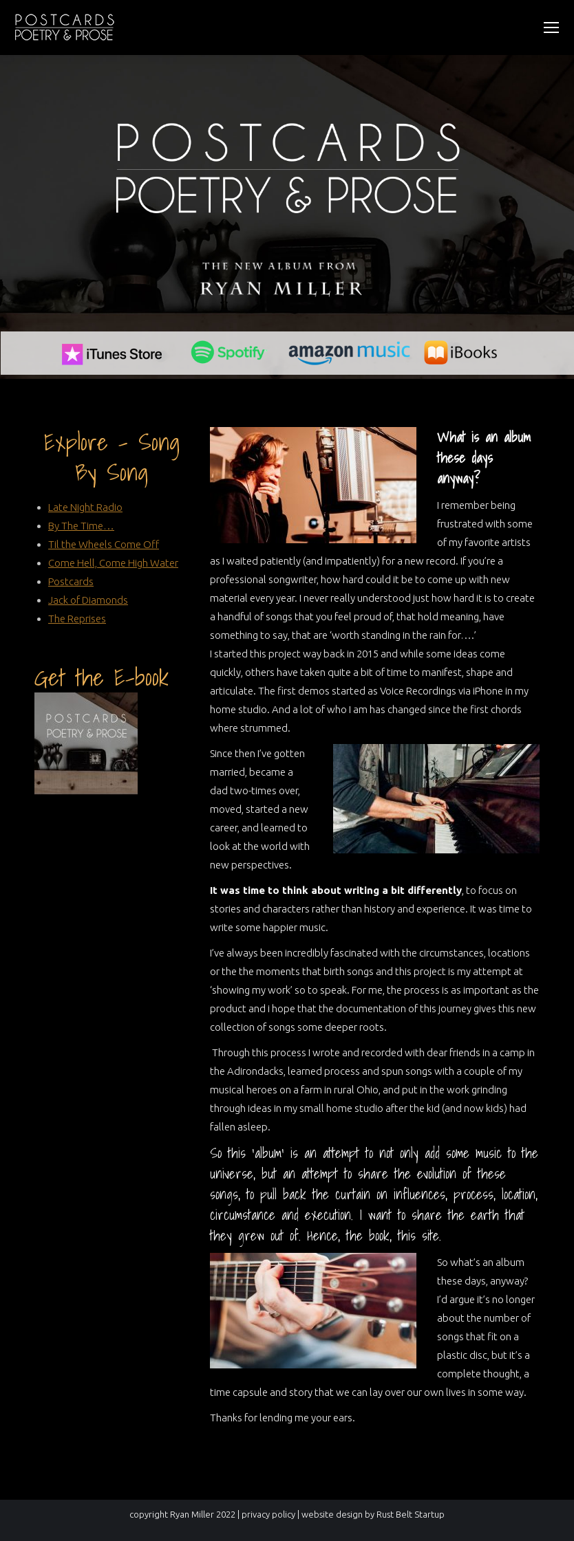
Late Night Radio (85, 507)
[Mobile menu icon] (551, 27)
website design (332, 1514)
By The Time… (81, 526)
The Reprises (77, 618)
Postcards (71, 581)
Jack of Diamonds (88, 600)
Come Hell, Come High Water (113, 563)
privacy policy (268, 1514)
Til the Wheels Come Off (103, 544)
